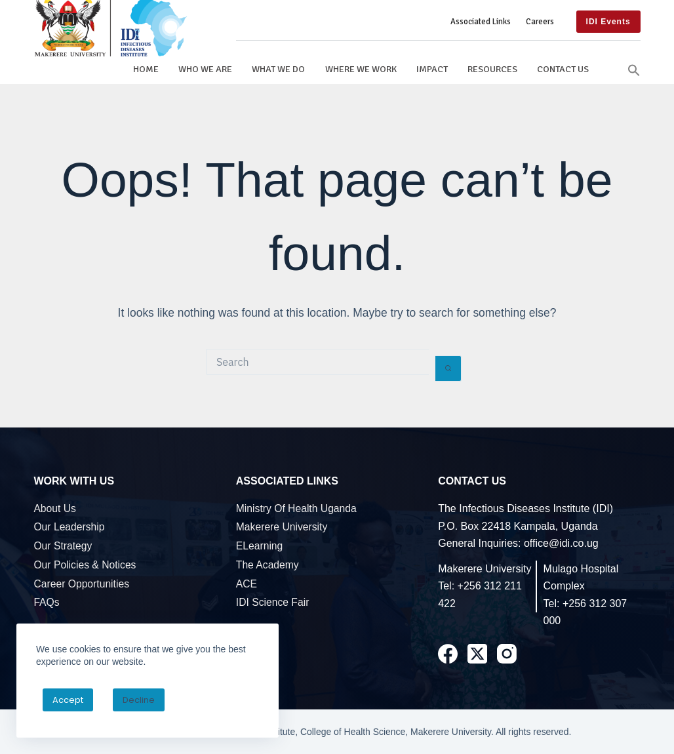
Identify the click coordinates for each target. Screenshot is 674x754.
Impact (432, 69)
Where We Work (361, 69)
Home (146, 69)
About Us (54, 508)
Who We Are (205, 69)
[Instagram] (507, 654)
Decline (139, 700)
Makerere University (281, 526)
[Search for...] (317, 362)
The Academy (267, 564)
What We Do (278, 69)
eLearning (259, 545)
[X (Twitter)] (477, 654)
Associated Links (480, 21)
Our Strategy (62, 545)
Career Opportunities (81, 583)
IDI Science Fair (272, 602)
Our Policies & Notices (84, 564)
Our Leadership (68, 526)
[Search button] (448, 368)
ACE (246, 583)
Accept (67, 700)
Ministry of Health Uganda (296, 508)
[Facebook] (448, 654)
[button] (634, 69)
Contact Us (563, 69)
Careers (540, 21)
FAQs (46, 602)
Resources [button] (492, 69)
